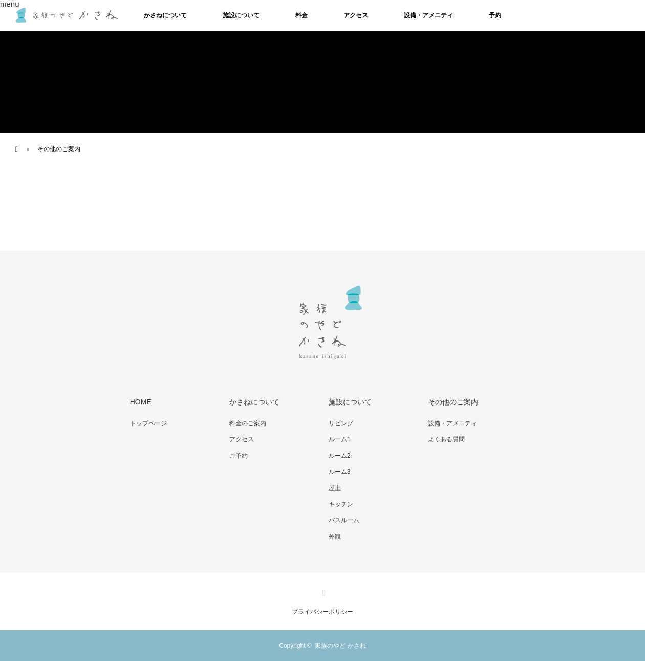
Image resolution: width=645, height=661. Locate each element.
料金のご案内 (247, 423)
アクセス (355, 15)
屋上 (335, 488)
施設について (241, 15)
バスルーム (344, 520)
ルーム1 (340, 439)
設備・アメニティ (428, 15)
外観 (335, 536)
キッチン (341, 504)
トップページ (148, 423)
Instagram (322, 591)
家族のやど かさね (340, 645)
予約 (495, 15)
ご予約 (238, 455)
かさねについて (165, 15)
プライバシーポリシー (322, 612)
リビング (341, 423)
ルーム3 (340, 471)
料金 (301, 15)
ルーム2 (340, 455)
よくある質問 (446, 439)
